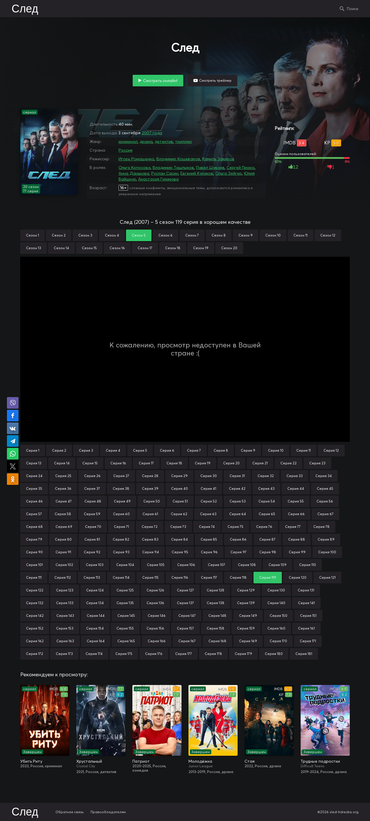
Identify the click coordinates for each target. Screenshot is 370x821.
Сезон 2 (59, 235)
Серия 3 (86, 450)
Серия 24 (34, 476)
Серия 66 (296, 514)
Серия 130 (276, 590)
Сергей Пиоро (241, 167)
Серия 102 (64, 565)
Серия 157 (185, 628)
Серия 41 (208, 488)
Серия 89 (326, 539)
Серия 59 (92, 514)
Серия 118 (238, 577)
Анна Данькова (134, 173)
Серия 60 (121, 514)
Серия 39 (150, 488)
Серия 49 (122, 501)
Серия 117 (209, 577)
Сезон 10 (273, 235)
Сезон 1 (32, 235)
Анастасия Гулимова (158, 179)
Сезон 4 (112, 235)
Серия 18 (174, 463)
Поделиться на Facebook (12, 415)
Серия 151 (308, 615)
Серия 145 (126, 615)
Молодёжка (200, 761)
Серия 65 (267, 514)
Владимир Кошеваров (178, 158)
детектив (164, 141)
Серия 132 (34, 603)
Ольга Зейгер (228, 173)
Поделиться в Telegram (12, 441)
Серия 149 (248, 615)
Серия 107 (216, 565)
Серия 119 (267, 577)
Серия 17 (146, 463)
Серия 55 (296, 501)
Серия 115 (150, 577)
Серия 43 (266, 488)
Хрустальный (89, 761)
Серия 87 (267, 539)
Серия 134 (95, 603)
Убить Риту (31, 761)
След (25, 9)
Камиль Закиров (218, 158)
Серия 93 (121, 552)
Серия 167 (187, 641)
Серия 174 (94, 653)
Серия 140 (276, 603)
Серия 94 (150, 552)
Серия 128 (215, 590)
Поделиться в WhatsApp (12, 453)
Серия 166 (157, 641)
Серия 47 (64, 501)
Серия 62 (179, 514)
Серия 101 (34, 565)
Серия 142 (35, 615)
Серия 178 (213, 653)
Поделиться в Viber (12, 403)
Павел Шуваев (210, 167)
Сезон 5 (139, 235)
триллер (183, 141)
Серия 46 (34, 501)
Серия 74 (207, 526)
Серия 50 (151, 501)
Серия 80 (63, 539)
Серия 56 (325, 501)
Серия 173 (64, 653)
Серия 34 (323, 476)
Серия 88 (296, 539)
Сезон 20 (229, 248)
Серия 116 (179, 577)
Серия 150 (278, 615)
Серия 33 (294, 476)
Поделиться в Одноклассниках (12, 479)
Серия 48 (92, 501)
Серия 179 (243, 653)
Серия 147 (187, 615)
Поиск (352, 8)
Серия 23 (317, 463)
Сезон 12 (327, 235)
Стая (250, 761)
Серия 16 (118, 463)
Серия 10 (276, 450)
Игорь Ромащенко (136, 158)
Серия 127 (185, 590)
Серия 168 (217, 641)
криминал (128, 141)
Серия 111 (34, 577)
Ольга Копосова (135, 167)
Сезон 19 (200, 248)
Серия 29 (179, 476)
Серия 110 (307, 565)
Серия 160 (276, 628)
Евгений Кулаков (196, 173)
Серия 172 (34, 653)
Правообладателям (108, 812)
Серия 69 (64, 526)
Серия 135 (125, 603)
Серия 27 (121, 476)
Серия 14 (62, 463)
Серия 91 (63, 552)
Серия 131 (306, 590)
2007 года (152, 132)
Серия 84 (179, 539)
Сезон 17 (145, 248)
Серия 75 (235, 526)
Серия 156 (155, 628)
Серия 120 (297, 577)
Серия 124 (95, 590)
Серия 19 (202, 463)
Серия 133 (64, 603)
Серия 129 (246, 590)
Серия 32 (266, 476)
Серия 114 (121, 577)
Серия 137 (185, 603)
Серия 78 (321, 526)
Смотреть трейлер (215, 80)
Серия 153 (64, 628)
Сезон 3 (85, 235)
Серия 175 (123, 653)
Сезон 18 (172, 248)
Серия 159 (246, 628)
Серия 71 (121, 526)
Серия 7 (194, 450)
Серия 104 (125, 565)
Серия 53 (238, 501)
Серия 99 (297, 552)
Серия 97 (238, 552)
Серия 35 (34, 488)
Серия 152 (34, 628)
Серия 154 (95, 628)
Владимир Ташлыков (173, 167)
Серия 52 (209, 501)
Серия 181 (303, 653)
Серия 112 (62, 577)
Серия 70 (93, 526)
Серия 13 (33, 463)
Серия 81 (92, 539)
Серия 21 (260, 463)
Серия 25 (63, 476)
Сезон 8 (219, 235)
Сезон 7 (192, 235)
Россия (125, 150)
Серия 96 (209, 552)
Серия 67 (325, 514)
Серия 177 (183, 653)
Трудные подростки (320, 761)
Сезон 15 (89, 248)
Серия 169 (248, 641)
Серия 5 (140, 450)
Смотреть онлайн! (160, 80)
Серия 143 (65, 615)
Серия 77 (293, 526)
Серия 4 (113, 450)
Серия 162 (35, 641)
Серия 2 (59, 450)
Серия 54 (266, 501)
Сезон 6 (165, 235)
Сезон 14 (61, 248)
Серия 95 (180, 552)
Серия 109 (277, 565)
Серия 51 (180, 501)
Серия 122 (34, 590)
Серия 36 (63, 488)
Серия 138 (215, 603)
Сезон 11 (300, 235)
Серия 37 (92, 488)
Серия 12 (331, 450)
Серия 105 (155, 565)
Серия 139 (246, 603)
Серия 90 (34, 552)
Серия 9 (248, 450)
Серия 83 (150, 539)
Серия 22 (288, 463)
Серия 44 (295, 488)
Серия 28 (150, 476)
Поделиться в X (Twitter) (12, 466)
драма (146, 141)
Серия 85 (209, 539)
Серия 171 (308, 641)
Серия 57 (34, 514)
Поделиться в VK (12, 428)
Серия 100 (327, 552)
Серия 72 (150, 526)
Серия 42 (237, 488)
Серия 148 (217, 615)
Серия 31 (237, 476)
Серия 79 (34, 539)
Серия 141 (306, 603)
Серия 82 (121, 539)
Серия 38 (121, 488)
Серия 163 (65, 641)
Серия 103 (94, 565)
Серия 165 (126, 641)
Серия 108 (247, 565)
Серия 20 (231, 463)
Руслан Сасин (164, 173)
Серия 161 (306, 628)
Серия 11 (303, 450)
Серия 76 (264, 526)
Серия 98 (267, 552)
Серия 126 (155, 590)
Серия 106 (186, 565)
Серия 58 (63, 514)
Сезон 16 (117, 248)
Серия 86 (238, 539)
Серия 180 (274, 653)
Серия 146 (157, 615)
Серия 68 (34, 526)
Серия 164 (96, 641)
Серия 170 (278, 641)
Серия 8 (221, 450)
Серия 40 (179, 488)
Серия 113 (92, 577)
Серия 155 (125, 628)
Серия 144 (96, 615)
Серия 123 (64, 590)
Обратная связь (70, 812)
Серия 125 (125, 590)
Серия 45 (325, 488)
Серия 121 (327, 577)
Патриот (141, 761)
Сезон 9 (245, 235)
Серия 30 (208, 476)
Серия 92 (92, 552)
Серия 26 (92, 476)
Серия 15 (90, 463)
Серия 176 (153, 653)
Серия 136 (155, 603)
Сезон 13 (33, 248)
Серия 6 (167, 450)
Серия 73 (178, 526)
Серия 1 (32, 450)
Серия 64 (237, 514)
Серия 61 (150, 514)
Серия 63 (208, 514)
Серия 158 (215, 628)
